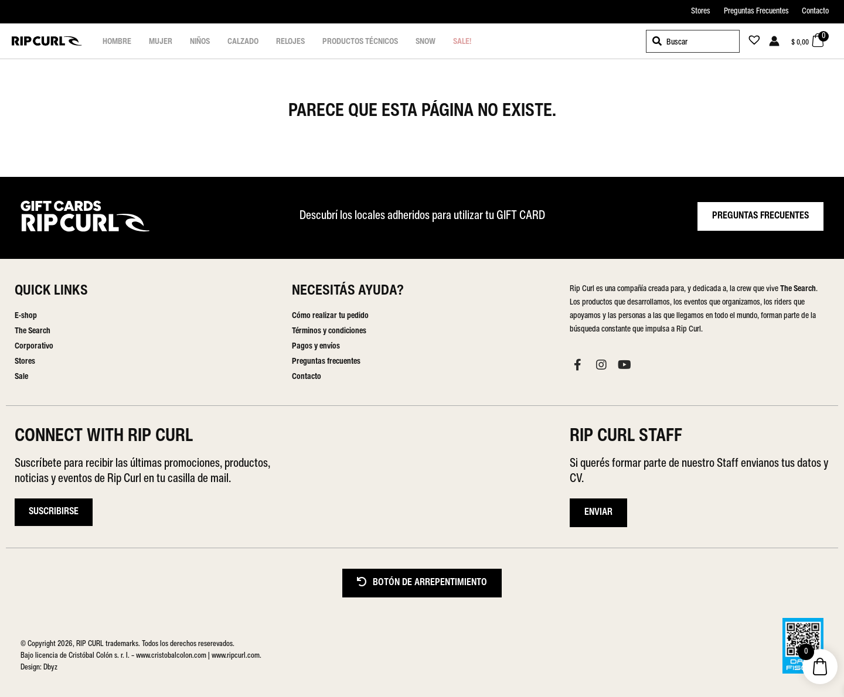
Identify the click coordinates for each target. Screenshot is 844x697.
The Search (32, 331)
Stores (700, 11)
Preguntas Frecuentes (756, 11)
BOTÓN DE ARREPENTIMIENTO (422, 582)
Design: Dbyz (39, 667)
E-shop (26, 316)
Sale (21, 377)
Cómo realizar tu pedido (330, 316)
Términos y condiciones (329, 331)
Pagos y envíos (316, 346)
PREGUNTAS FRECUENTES (760, 216)
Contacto (815, 11)
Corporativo (34, 346)
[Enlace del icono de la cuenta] (774, 41)
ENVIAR (598, 512)
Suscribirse (54, 512)
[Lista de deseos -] (750, 42)
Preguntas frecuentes (326, 361)
